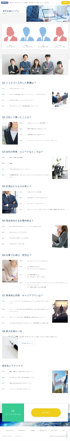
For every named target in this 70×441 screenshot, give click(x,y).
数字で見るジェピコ (22, 430)
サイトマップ (18, 436)
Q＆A (64, 430)
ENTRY (66, 2)
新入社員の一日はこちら (26, 343)
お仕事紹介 (33, 430)
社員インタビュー (54, 430)
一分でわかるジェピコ (9, 430)
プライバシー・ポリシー (7, 436)
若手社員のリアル (43, 430)
